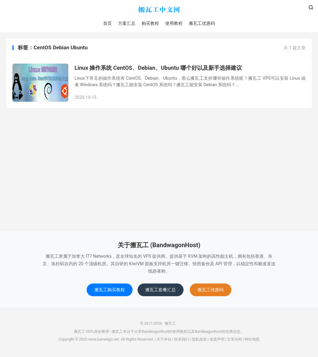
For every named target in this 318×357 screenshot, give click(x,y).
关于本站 (164, 339)
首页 (107, 23)
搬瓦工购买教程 (109, 289)
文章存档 (234, 339)
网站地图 (252, 339)
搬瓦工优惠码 (202, 23)
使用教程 (174, 23)
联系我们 (181, 339)
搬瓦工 (159, 10)
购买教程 (150, 23)
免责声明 (217, 339)
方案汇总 (126, 23)
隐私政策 (199, 339)
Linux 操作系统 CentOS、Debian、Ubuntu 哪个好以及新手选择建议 (158, 68)
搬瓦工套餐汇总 (160, 289)
